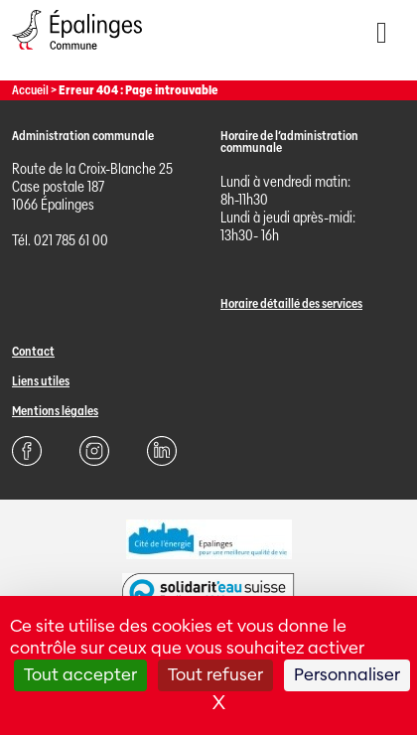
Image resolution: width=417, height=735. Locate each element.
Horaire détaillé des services (291, 303)
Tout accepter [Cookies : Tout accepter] (80, 674)
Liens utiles (41, 380)
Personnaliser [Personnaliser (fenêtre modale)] (347, 674)
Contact (33, 351)
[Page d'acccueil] (77, 54)
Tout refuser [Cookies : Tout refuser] (215, 674)
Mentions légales (55, 410)
